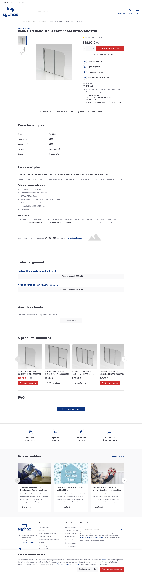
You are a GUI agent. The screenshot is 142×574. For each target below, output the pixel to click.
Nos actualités (29, 456)
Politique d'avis (70, 537)
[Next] (124, 359)
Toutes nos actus (115, 456)
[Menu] (137, 11)
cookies (104, 560)
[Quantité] (89, 48)
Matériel (42, 543)
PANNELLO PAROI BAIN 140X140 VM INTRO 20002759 (57, 372)
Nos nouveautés (70, 543)
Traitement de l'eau (46, 536)
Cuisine (41, 530)
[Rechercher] (96, 11)
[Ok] (121, 529)
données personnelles (61, 564)
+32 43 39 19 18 (28, 543)
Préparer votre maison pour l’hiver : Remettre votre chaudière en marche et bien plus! (107, 488)
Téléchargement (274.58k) (71, 289)
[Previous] (17, 359)
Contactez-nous (70, 546)
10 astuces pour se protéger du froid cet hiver (70, 488)
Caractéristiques (45, 112)
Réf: (84, 83)
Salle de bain (26, 21)
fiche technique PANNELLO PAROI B (38, 284)
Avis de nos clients (95, 112)
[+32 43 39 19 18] (17, 2)
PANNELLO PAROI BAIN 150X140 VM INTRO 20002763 (112, 372)
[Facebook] (20, 549)
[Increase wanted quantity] (93, 48)
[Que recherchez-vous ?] (67, 11)
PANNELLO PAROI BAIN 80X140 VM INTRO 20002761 (29, 372)
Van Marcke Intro (24, 28)
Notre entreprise (70, 527)
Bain (34, 21)
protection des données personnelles (91, 537)
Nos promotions (70, 540)
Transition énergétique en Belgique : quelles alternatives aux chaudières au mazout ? (33, 488)
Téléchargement (78, 112)
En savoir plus (61, 112)
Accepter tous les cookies (112, 569)
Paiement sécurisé (71, 530)
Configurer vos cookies (88, 569)
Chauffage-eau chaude (47, 533)
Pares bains (42, 21)
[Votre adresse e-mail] (102, 529)
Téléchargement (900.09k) (71, 276)
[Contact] (5, 2)
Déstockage (43, 546)
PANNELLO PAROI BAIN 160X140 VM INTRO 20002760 (84, 372)
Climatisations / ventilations (49, 540)
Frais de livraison (71, 534)
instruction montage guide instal (37, 271)
